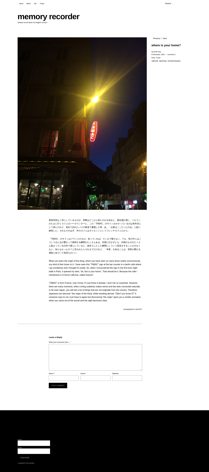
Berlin (29, 4)
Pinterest (41, 427)
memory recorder (48, 16)
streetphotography (174, 61)
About (21, 4)
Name (52, 374)
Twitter (20, 427)
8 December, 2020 (157, 54)
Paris (153, 58)
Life (35, 4)
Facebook (27, 427)
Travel (42, 4)
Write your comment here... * (60, 342)
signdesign (163, 61)
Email (83, 374)
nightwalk (154, 61)
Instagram (34, 427)
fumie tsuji (157, 52)
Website (115, 374)
